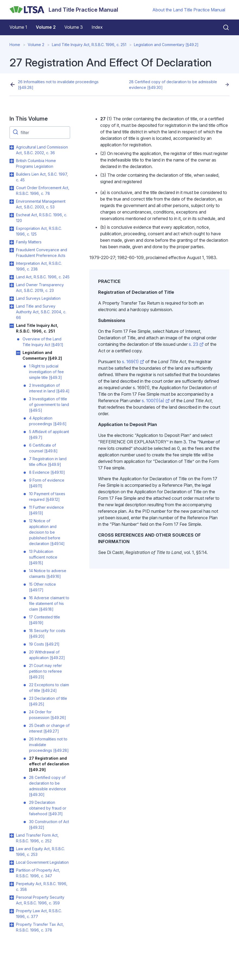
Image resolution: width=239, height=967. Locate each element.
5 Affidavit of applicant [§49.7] (49, 434)
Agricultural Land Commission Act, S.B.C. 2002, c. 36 (42, 150)
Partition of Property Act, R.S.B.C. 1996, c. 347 (38, 873)
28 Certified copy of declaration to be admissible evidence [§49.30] (173, 84)
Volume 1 (18, 27)
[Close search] (222, 27)
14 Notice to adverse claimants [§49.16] (47, 573)
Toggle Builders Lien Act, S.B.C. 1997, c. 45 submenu (12, 174)
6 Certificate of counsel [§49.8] (43, 448)
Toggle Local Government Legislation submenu (12, 862)
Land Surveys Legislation (38, 298)
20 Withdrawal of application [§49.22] (47, 655)
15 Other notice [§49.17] (42, 587)
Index (97, 27)
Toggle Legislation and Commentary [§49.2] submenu (18, 353)
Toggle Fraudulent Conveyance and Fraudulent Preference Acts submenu (12, 250)
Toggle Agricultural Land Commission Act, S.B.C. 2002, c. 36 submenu (12, 147)
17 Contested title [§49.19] (44, 620)
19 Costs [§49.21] (44, 644)
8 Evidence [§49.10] (47, 472)
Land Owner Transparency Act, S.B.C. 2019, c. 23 (40, 287)
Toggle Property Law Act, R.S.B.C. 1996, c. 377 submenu (12, 911)
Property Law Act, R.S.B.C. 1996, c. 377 (39, 913)
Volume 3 (73, 27)
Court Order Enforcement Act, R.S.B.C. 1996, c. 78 (42, 190)
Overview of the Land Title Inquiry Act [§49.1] (43, 342)
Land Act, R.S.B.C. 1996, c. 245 (43, 277)
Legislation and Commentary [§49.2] (166, 44)
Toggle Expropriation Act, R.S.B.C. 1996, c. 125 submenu (12, 229)
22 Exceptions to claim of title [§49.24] (49, 687)
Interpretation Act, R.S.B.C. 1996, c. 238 (39, 266)
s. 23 (196, 344)
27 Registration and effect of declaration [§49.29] (49, 764)
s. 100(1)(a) (156, 400)
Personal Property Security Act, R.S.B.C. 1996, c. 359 (40, 900)
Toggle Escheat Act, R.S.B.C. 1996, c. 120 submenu (12, 215)
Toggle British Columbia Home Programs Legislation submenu (12, 161)
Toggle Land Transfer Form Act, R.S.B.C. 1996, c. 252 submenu (12, 835)
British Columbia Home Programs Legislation (36, 163)
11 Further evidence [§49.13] (46, 510)
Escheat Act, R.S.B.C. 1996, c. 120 (41, 217)
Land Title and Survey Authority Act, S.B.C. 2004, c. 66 (41, 312)
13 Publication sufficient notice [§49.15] (43, 557)
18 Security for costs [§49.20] (47, 633)
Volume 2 (46, 27)
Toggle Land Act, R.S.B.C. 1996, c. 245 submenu (12, 277)
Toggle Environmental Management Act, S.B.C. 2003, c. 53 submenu (12, 201)
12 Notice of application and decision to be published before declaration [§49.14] (47, 532)
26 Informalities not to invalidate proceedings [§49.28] (58, 84)
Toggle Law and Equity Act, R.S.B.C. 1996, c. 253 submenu (12, 849)
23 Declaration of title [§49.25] (48, 701)
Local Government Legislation (42, 862)
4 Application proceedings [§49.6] (48, 421)
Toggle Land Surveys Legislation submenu (12, 298)
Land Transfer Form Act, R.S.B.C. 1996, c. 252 (37, 838)
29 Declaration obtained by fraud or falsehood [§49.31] (47, 808)
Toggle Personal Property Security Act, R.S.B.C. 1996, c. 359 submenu (12, 897)
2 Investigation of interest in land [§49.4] (49, 388)
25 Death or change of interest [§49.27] (49, 728)
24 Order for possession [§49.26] (47, 715)
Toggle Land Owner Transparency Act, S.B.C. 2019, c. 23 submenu (12, 285)
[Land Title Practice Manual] (64, 9)
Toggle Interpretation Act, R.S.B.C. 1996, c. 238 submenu (12, 264)
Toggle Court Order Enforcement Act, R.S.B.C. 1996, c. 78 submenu (12, 188)
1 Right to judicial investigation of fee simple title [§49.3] (46, 372)
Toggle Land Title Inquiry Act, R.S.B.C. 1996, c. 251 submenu (12, 326)
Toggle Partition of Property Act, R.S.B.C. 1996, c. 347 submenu (12, 870)
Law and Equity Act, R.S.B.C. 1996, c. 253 (40, 851)
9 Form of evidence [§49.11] (46, 483)
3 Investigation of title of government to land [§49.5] (49, 404)
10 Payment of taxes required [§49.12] (47, 496)
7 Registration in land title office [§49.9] (48, 461)
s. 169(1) (133, 361)
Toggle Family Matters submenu (12, 242)
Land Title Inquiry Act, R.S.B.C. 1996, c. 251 (89, 44)
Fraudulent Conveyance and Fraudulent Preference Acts (41, 252)
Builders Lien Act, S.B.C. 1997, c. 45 (42, 177)
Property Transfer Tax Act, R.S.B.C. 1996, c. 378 (40, 927)
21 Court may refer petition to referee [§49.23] (45, 671)
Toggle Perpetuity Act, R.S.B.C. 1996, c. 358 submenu (12, 884)
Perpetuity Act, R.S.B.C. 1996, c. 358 (41, 886)
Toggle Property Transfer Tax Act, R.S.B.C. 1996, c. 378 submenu (12, 925)
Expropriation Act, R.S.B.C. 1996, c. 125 (39, 231)
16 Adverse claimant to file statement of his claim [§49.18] (49, 603)
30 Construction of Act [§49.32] (49, 824)
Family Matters (29, 242)
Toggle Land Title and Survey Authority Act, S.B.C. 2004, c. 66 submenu (12, 306)
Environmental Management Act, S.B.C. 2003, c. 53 (40, 204)
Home (15, 44)
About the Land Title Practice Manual (188, 9)
